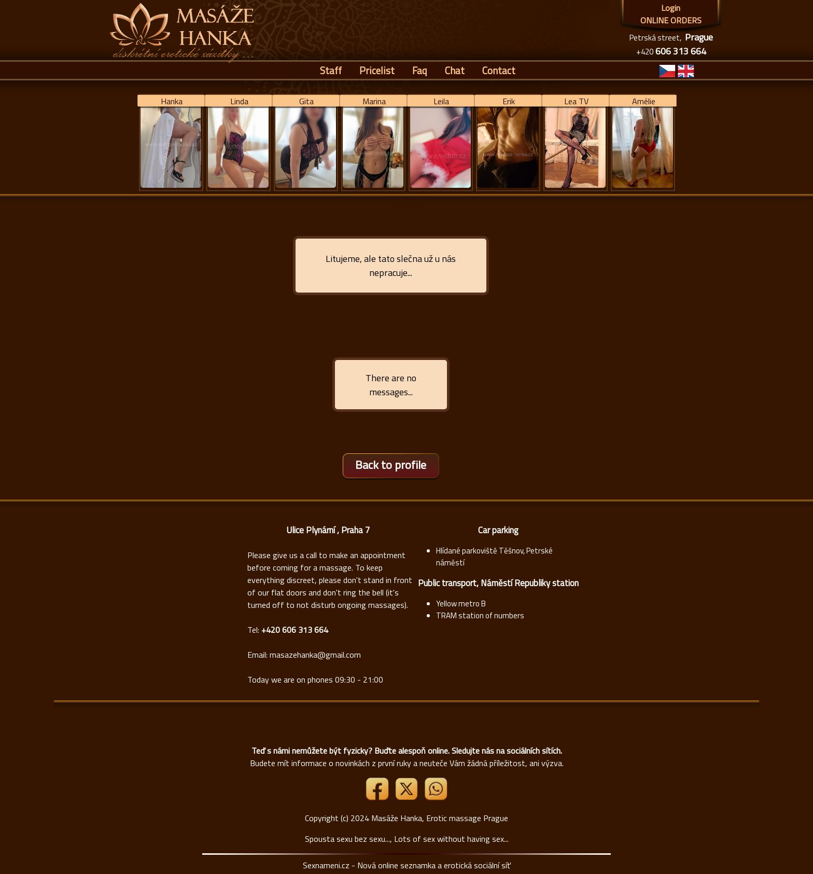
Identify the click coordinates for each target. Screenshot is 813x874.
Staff (331, 70)
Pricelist (377, 70)
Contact (498, 70)
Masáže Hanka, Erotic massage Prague (439, 818)
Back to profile (390, 465)
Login (670, 8)
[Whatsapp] (435, 797)
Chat (455, 70)
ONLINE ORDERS (671, 20)
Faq (419, 70)
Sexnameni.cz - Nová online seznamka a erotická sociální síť (407, 865)
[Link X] (407, 797)
